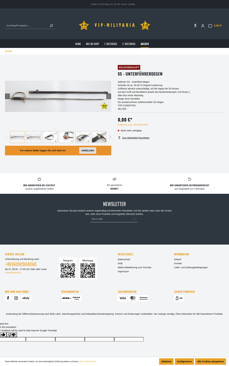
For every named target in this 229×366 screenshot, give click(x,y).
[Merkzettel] (195, 26)
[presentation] (113, 232)
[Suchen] (51, 26)
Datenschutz (124, 259)
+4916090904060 (21, 264)
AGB (120, 263)
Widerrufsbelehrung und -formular (134, 267)
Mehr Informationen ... (89, 361)
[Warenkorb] (215, 26)
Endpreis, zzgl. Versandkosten (133, 124)
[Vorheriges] (7, 96)
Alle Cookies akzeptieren (210, 361)
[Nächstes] (108, 96)
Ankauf (177, 259)
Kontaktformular (13, 272)
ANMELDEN (87, 150)
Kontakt (178, 263)
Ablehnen (166, 361)
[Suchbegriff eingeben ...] (26, 26)
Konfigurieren (184, 361)
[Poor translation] (12, 334)
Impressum (123, 271)
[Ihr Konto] (202, 26)
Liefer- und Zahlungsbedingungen (191, 267)
